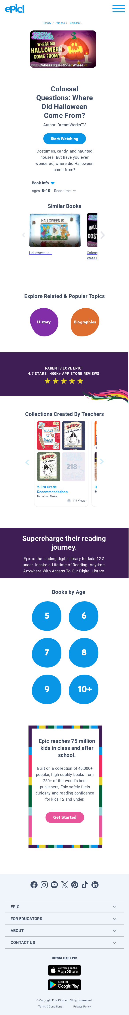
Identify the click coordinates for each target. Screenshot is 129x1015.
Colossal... (76, 23)
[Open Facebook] (34, 884)
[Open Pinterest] (74, 884)
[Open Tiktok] (84, 884)
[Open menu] (118, 9)
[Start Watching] (64, 138)
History (46, 23)
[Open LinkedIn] (95, 884)
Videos (60, 23)
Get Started (65, 817)
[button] (61, 462)
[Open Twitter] (64, 884)
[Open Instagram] (44, 884)
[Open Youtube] (54, 884)
